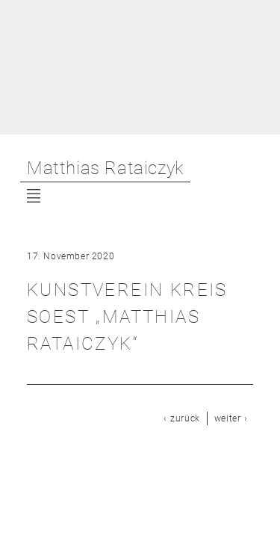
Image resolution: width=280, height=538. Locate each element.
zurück (185, 418)
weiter (227, 418)
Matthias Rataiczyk (105, 168)
